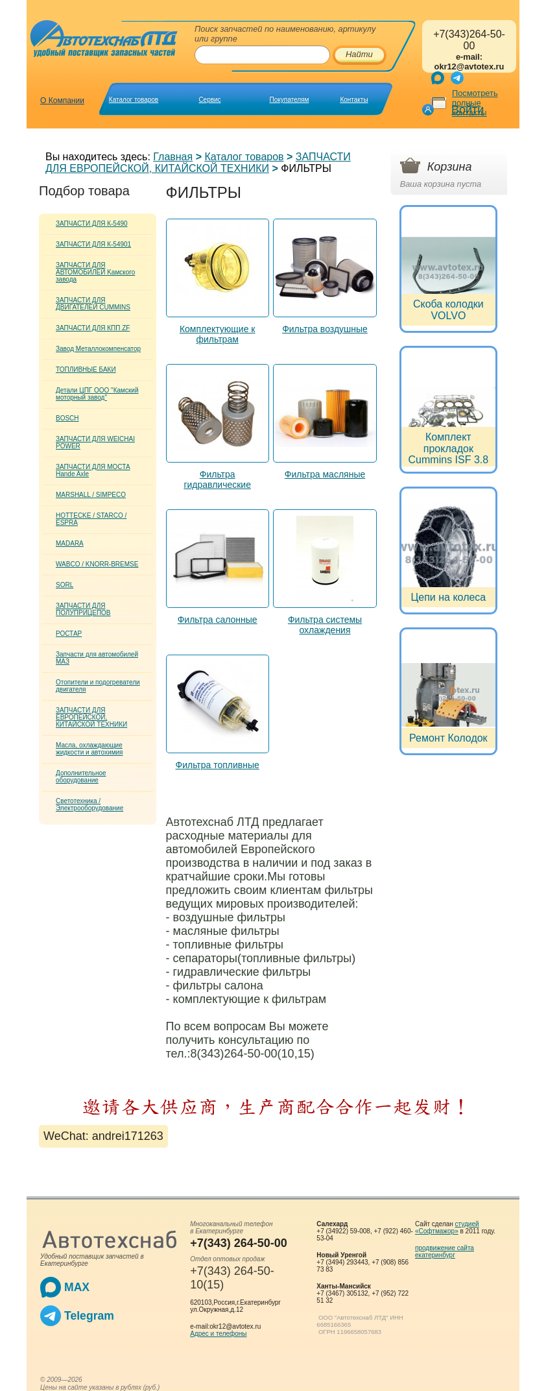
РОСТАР (69, 633)
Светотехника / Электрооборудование (89, 804)
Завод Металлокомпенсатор (98, 348)
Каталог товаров (133, 99)
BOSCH (67, 418)
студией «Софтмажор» (447, 1227)
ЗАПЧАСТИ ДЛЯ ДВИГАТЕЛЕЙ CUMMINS (93, 303)
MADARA (70, 543)
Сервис (209, 99)
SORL (64, 584)
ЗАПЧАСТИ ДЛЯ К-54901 (93, 244)
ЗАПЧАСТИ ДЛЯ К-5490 (92, 223)
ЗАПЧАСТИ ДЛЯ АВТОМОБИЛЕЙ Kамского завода (95, 272)
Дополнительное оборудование (81, 776)
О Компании (62, 100)
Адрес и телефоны (218, 1333)
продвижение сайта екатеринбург (444, 1251)
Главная (173, 156)
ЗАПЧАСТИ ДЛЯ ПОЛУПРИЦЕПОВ (83, 609)
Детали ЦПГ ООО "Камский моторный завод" (97, 394)
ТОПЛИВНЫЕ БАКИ (86, 369)
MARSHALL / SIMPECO (91, 494)
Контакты (354, 99)
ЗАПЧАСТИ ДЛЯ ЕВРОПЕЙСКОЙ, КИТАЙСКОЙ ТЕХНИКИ (198, 162)
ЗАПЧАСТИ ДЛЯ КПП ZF (93, 328)
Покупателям (289, 99)
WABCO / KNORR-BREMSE (97, 564)
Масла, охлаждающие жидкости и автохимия (89, 749)
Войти (467, 109)
